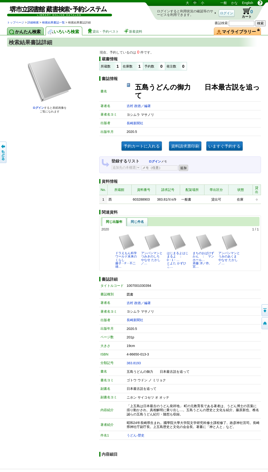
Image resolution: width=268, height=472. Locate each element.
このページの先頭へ (264, 310)
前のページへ (3, 152)
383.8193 (134, 363)
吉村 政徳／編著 (139, 106)
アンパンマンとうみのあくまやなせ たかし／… (229, 249)
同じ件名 (137, 222)
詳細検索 (33, 22)
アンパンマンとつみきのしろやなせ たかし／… (152, 249)
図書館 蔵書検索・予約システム (56, 10)
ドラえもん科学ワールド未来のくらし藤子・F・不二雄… (126, 251)
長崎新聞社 (135, 123)
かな (234, 3)
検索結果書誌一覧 (53, 22)
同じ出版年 (114, 222)
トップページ (15, 22)
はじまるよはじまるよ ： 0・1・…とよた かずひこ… (177, 251)
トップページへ (264, 323)
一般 (223, 3)
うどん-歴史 (135, 435)
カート (245, 12)
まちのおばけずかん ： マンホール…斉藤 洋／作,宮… (203, 251)
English (247, 3)
